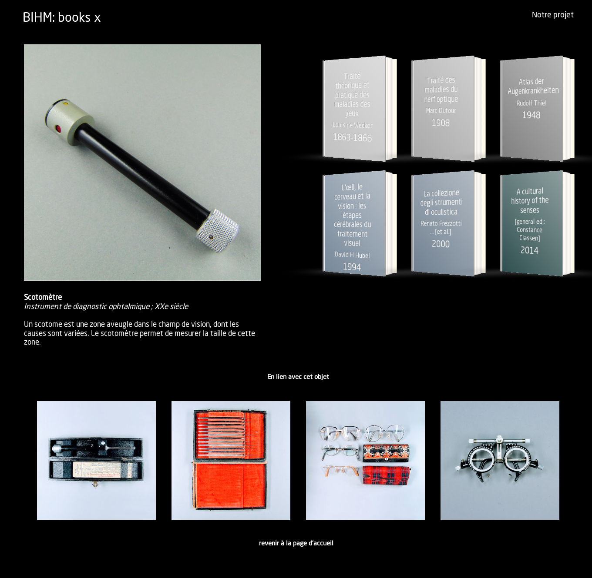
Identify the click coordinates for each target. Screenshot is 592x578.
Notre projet (553, 15)
